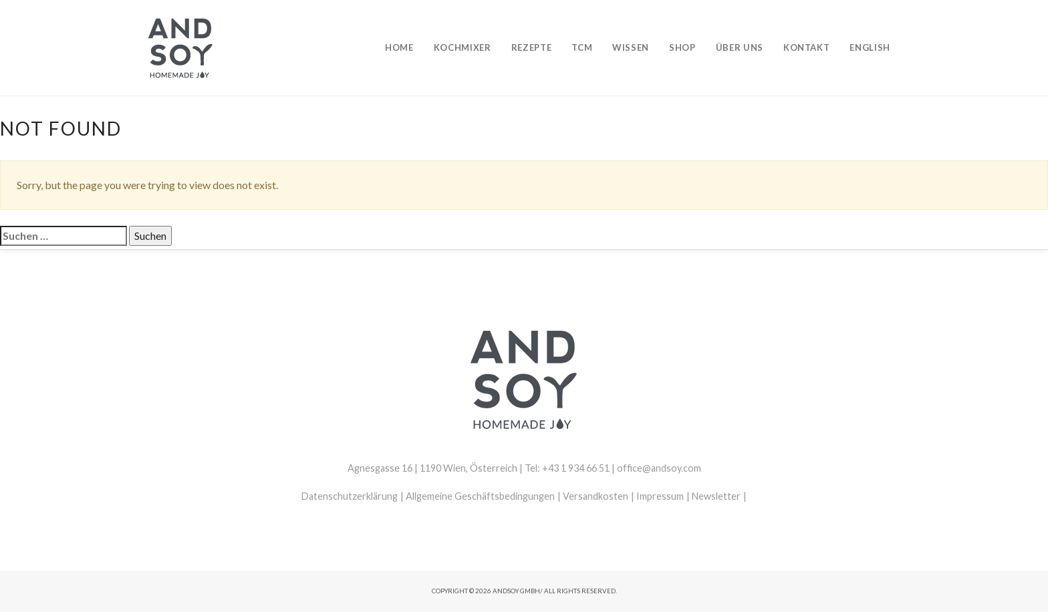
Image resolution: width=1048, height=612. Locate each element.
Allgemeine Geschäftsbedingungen (480, 496)
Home (399, 47)
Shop (682, 47)
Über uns (739, 47)
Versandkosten (595, 496)
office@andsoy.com (659, 468)
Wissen (630, 47)
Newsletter (716, 496)
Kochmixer (462, 47)
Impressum (660, 496)
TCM (581, 47)
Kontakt (806, 47)
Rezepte (531, 47)
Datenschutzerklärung (349, 496)
